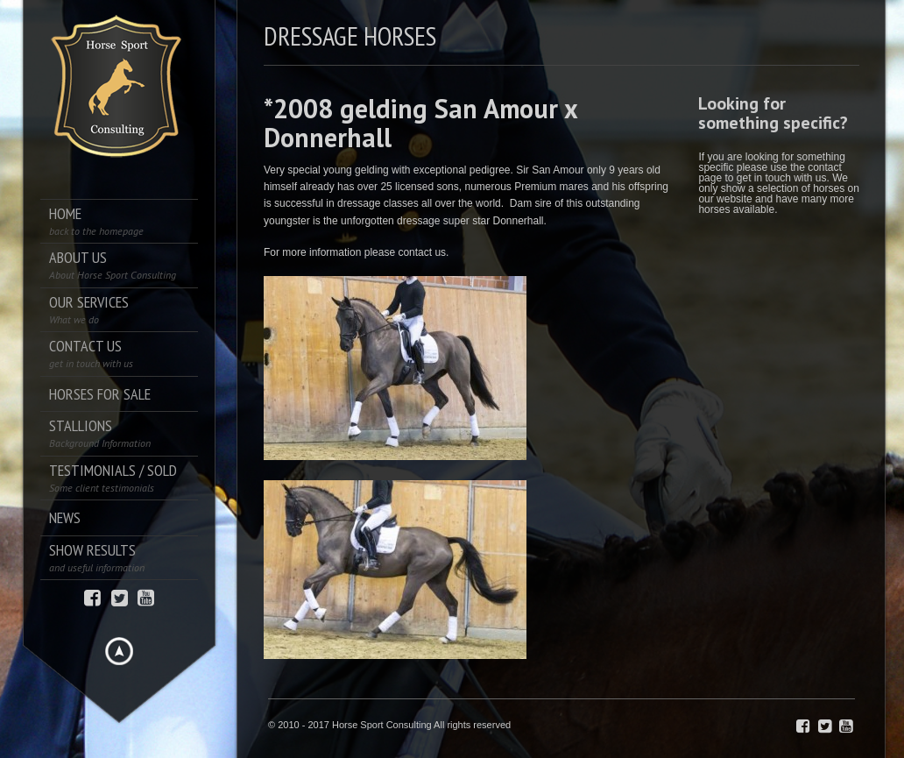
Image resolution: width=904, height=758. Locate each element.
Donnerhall (518, 221)
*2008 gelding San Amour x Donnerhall (420, 122)
